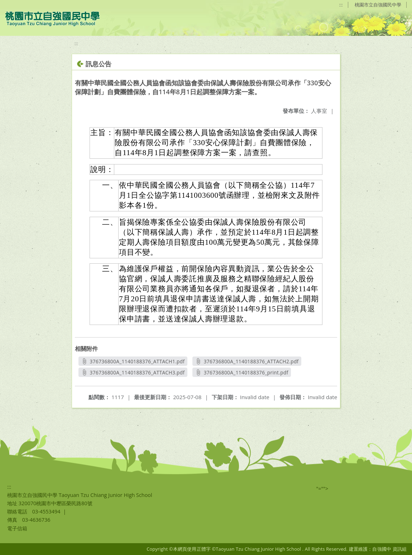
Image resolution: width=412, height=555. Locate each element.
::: (341, 4)
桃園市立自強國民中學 (378, 4)
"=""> (322, 488)
